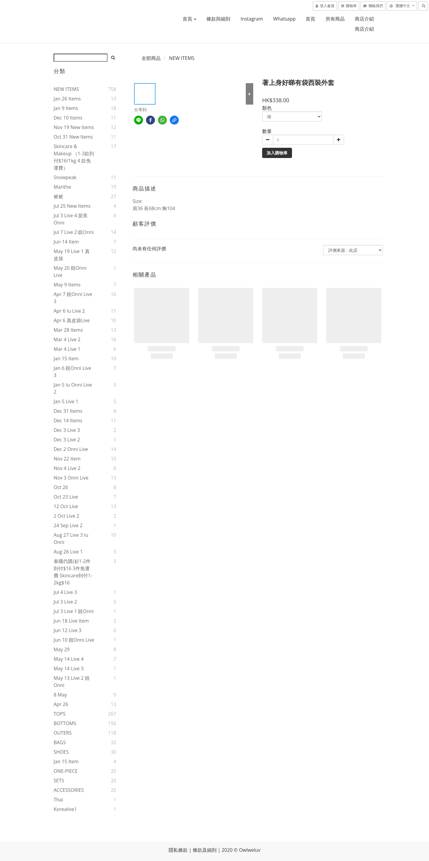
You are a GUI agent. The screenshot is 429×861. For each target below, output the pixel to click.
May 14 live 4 (69, 659)
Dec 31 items (68, 411)
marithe (62, 187)
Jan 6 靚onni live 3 (72, 371)
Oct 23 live (66, 497)
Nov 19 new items (74, 127)
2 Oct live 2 (66, 516)
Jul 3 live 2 (65, 601)
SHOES (61, 752)
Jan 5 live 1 (66, 401)
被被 (58, 196)
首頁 (189, 18)
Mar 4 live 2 (67, 339)
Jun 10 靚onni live (74, 640)
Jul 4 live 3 (65, 592)
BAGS (60, 742)
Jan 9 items (66, 108)
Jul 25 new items (72, 206)
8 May (60, 694)
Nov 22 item (67, 458)
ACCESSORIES (69, 790)
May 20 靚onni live (70, 271)
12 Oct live (66, 506)
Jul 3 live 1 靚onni (74, 611)
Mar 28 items (68, 330)
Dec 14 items (68, 420)
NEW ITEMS (66, 89)
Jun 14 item (66, 241)
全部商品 (151, 58)
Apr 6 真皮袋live (72, 320)
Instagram (251, 18)
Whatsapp (284, 18)
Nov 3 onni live (71, 477)
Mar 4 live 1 (67, 349)
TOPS (60, 713)
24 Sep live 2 (68, 525)
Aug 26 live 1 (68, 551)
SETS (59, 780)
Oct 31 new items (73, 137)
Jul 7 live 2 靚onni (74, 232)
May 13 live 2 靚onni (72, 681)
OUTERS (63, 733)
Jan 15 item (66, 358)
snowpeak (65, 177)
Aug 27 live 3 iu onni (71, 538)
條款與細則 (218, 18)
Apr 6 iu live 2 (69, 311)
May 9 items (67, 284)
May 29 (62, 649)
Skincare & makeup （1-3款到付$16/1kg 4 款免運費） (74, 157)
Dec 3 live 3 (67, 430)
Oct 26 (61, 487)
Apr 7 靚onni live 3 (73, 298)
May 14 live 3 (69, 668)
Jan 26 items (67, 98)
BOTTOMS (65, 723)
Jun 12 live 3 (67, 630)
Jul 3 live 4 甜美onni (71, 219)
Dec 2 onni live (71, 449)
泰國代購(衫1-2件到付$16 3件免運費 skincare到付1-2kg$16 (73, 572)
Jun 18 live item (71, 621)
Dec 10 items (68, 117)
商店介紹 (364, 18)
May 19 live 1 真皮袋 (72, 255)
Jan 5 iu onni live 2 (73, 388)
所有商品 (335, 18)
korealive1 (65, 809)
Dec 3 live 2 (67, 439)
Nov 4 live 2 (67, 468)
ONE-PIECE (65, 771)
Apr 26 (61, 704)
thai (58, 799)
